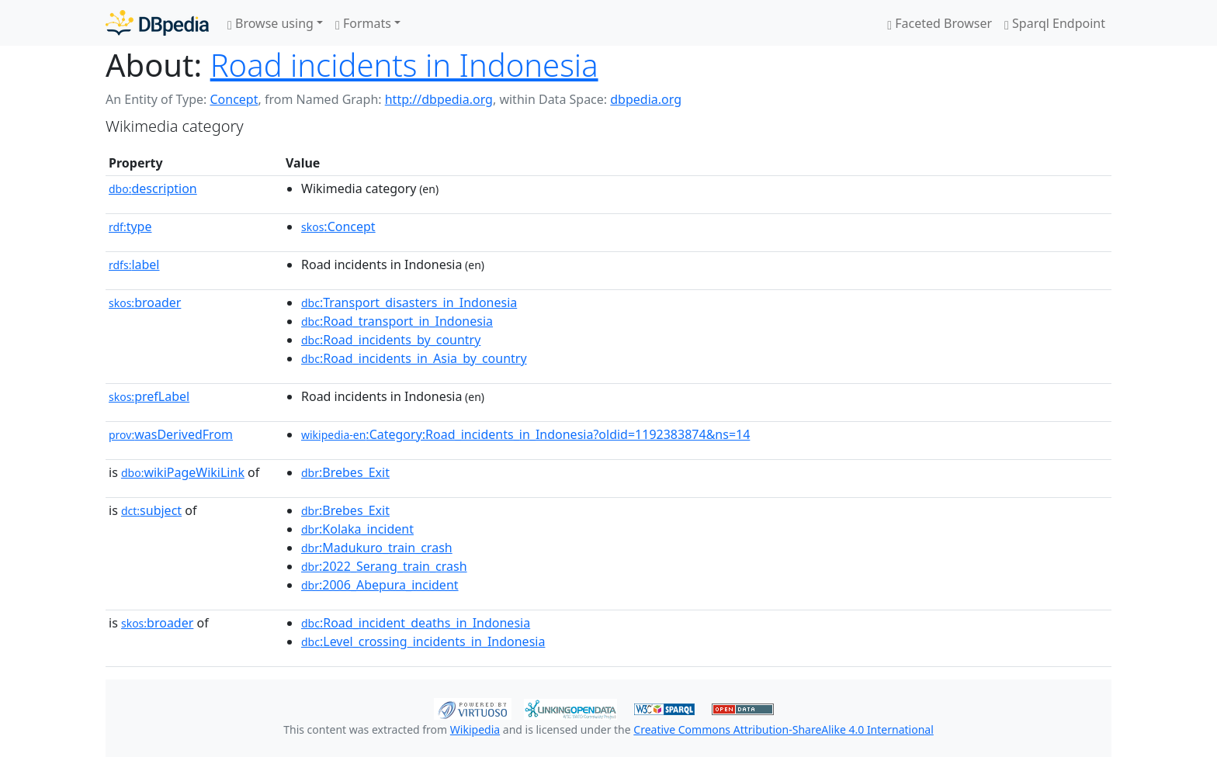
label (134, 264)
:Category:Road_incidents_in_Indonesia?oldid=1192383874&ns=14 (525, 434)
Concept (234, 99)
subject (151, 510)
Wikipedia (475, 729)
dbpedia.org (645, 99)
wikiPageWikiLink (182, 472)
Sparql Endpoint (1054, 23)
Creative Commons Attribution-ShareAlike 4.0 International (783, 729)
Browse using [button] (270, 23)
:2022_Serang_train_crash (384, 566)
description (153, 188)
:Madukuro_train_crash (376, 547)
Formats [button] (363, 23)
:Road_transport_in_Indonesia (397, 321)
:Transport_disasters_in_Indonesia (409, 302)
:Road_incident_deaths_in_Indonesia (415, 622)
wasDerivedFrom (171, 434)
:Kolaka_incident (357, 529)
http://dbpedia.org (439, 99)
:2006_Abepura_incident (380, 584)
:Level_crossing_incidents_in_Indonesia (423, 641)
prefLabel (149, 396)
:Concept (338, 226)
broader (145, 302)
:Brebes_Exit (345, 472)
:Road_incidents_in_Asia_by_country (414, 358)
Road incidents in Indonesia (404, 64)
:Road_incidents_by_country (390, 339)
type (130, 226)
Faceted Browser (939, 23)
